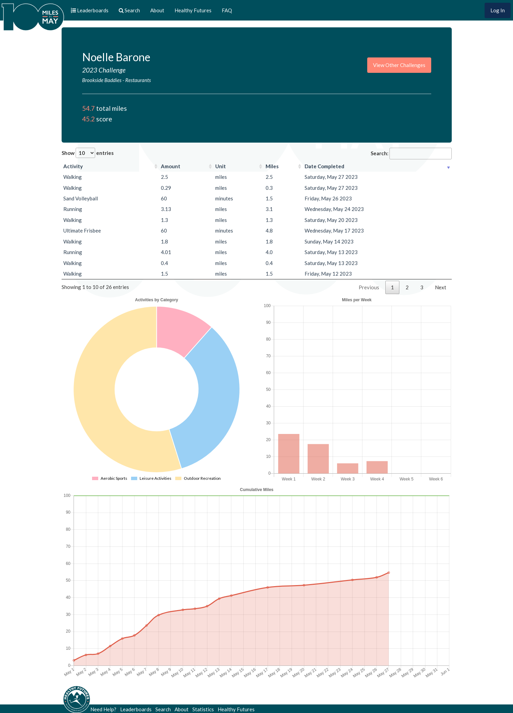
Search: (411, 153)
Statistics (203, 709)
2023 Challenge (104, 70)
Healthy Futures (193, 10)
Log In (497, 10)
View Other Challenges (399, 65)
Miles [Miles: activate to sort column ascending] (272, 166)
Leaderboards (136, 709)
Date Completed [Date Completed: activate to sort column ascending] (324, 166)
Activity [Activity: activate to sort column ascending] (73, 166)
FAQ (227, 10)
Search (163, 709)
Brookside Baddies (102, 80)
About (157, 10)
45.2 (88, 119)
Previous (369, 287)
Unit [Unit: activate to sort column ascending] (220, 166)
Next (440, 287)
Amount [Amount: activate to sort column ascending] (170, 166)
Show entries (88, 153)
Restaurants (138, 80)
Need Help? (103, 709)
